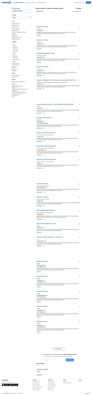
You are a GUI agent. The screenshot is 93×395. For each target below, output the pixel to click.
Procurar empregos (36, 381)
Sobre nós (80, 381)
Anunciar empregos (51, 385)
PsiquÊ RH (39, 120)
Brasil (88, 393)
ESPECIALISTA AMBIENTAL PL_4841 (46, 223)
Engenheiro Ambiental (42, 26)
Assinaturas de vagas (52, 384)
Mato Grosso (15, 56)
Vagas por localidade (36, 388)
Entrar (88, 2)
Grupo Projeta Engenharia (43, 186)
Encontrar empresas (36, 384)
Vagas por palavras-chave (37, 387)
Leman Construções (41, 55)
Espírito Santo (15, 50)
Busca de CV (50, 388)
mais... (44, 75)
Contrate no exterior (51, 387)
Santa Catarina (15, 49)
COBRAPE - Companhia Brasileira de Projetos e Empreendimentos (52, 82)
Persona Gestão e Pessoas (43, 199)
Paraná (14, 52)
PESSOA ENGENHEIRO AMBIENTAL (46, 210)
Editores (64, 381)
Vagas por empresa (36, 389)
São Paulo (15, 45)
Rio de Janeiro (15, 57)
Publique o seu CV (79, 2)
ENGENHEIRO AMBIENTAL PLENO (46, 53)
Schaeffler (39, 29)
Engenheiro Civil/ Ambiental (44, 117)
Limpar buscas (39, 374)
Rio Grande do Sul (16, 59)
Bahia (14, 54)
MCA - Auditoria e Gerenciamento (44, 212)
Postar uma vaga (51, 381)
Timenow (39, 106)
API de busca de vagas (67, 382)
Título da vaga (16, 8)
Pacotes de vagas (51, 382)
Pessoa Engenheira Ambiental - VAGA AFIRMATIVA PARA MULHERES (55, 104)
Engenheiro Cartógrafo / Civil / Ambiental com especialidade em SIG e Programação (57, 80)
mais (14, 61)
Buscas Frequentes (36, 385)
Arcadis (38, 226)
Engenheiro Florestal (42, 261)
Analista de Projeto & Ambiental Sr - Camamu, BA (50, 237)
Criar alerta (70, 359)
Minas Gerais (15, 47)
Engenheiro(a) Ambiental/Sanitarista (46, 132)
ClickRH (38, 263)
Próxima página (58, 348)
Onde (14, 15)
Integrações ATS (51, 389)
